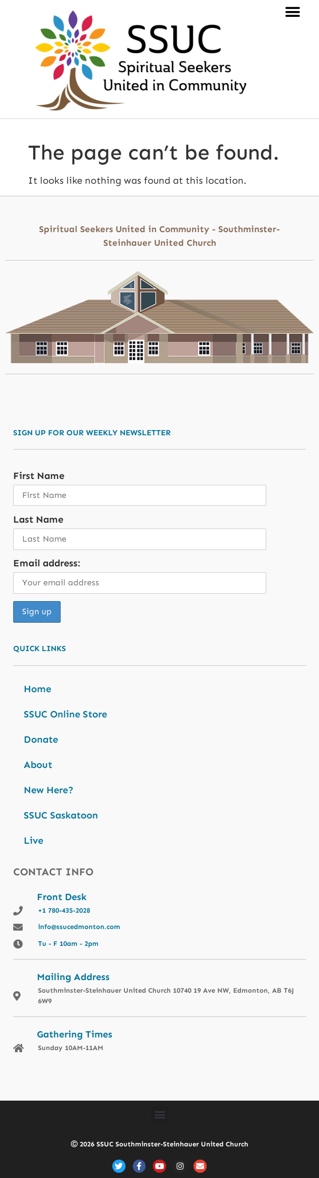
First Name (38, 476)
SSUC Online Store (65, 714)
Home (37, 689)
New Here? (48, 790)
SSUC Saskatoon (61, 815)
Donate (41, 739)
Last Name (38, 519)
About (38, 765)
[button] (292, 12)
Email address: (46, 563)
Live (33, 840)
